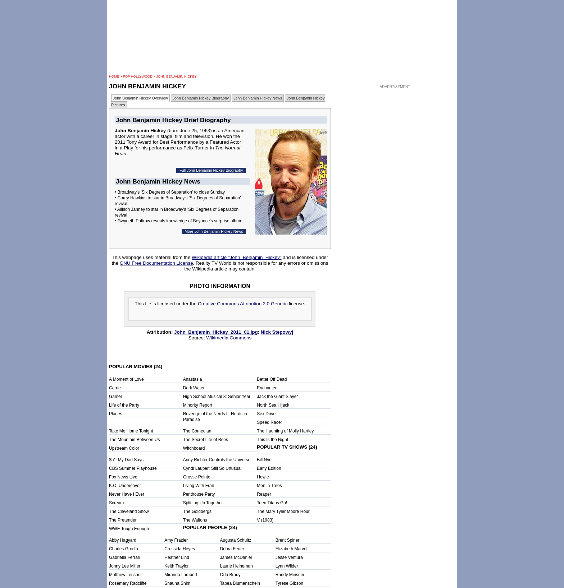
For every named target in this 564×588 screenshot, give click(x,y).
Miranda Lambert (180, 574)
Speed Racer (269, 422)
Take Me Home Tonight (131, 431)
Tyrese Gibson (289, 583)
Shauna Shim (177, 583)
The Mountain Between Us (134, 439)
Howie (263, 477)
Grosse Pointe (196, 477)
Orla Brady (230, 574)
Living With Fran (198, 485)
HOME (114, 76)
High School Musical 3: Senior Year (216, 396)
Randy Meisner (290, 574)
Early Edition (269, 468)
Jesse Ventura (289, 557)
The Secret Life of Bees (205, 439)
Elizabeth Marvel (292, 548)
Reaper (264, 494)
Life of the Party (124, 405)
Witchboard (194, 448)
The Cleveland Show (129, 511)
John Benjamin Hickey (176, 76)
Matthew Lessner (125, 574)
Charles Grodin (123, 548)
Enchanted (267, 387)
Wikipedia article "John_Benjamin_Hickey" (236, 257)
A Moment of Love (126, 379)
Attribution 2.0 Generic (264, 303)
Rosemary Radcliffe (127, 583)
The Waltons (195, 520)
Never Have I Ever (126, 494)
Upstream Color (124, 448)
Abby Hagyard (122, 540)
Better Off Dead (272, 379)
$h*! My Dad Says (126, 459)
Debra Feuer (232, 548)
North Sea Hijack (273, 405)
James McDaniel (236, 557)
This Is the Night (272, 439)
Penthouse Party (199, 494)
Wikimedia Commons (228, 338)
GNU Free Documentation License (156, 263)
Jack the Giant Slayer (277, 396)
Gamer (115, 396)
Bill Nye (264, 459)
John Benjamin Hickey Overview (140, 98)
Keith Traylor (176, 566)
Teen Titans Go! (272, 502)
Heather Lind (176, 557)
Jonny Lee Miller (124, 566)
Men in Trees (269, 485)
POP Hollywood (138, 76)
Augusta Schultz (235, 540)
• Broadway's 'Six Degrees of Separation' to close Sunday (170, 192)
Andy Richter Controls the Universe (216, 459)
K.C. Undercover (125, 485)
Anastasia (192, 379)
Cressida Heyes (179, 548)
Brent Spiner (288, 540)
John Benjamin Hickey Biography (201, 98)
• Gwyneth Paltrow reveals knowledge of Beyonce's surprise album (178, 220)
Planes (115, 413)
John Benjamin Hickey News (257, 98)
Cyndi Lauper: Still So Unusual (212, 468)
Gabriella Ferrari (124, 557)
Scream (116, 502)
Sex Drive (266, 413)
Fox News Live (123, 477)
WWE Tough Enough (129, 528)
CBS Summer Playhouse (133, 468)
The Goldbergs (197, 511)
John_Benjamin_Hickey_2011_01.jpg (216, 332)
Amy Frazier (176, 540)
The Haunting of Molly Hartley (285, 431)
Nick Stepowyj (277, 332)
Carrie (115, 387)
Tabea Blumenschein (240, 583)
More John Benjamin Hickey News (214, 231)
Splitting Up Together (203, 502)
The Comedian (197, 431)
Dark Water (194, 387)
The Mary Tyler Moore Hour (283, 511)
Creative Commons (218, 303)
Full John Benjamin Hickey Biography (211, 170)
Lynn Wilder (287, 566)
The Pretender (123, 520)
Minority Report (197, 405)
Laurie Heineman (236, 566)
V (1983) (265, 520)
